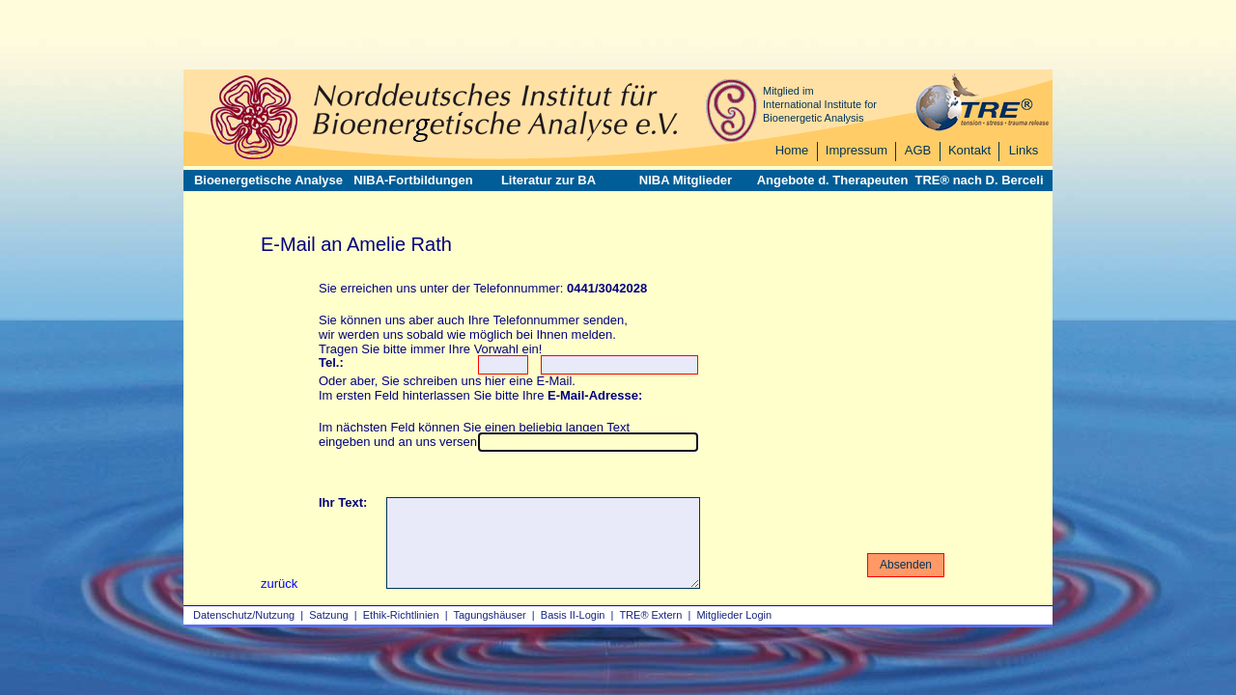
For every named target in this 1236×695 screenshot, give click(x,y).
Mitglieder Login (734, 615)
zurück (279, 583)
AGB (918, 150)
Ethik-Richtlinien (401, 615)
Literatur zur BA (548, 180)
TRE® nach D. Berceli (978, 180)
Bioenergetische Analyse (268, 180)
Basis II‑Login (573, 615)
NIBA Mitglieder (685, 180)
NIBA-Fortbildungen (412, 180)
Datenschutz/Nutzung (244, 615)
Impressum (856, 150)
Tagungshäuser (490, 615)
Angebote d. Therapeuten (833, 180)
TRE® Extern (650, 615)
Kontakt (969, 150)
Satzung (328, 615)
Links (1023, 150)
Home (792, 150)
